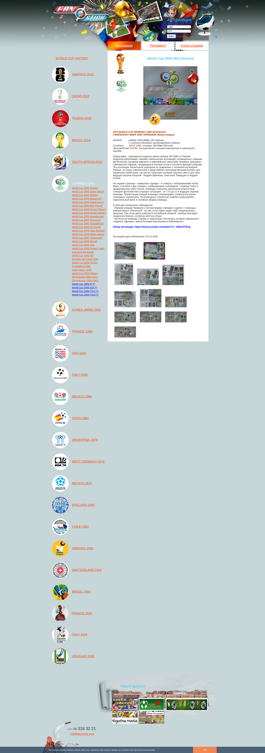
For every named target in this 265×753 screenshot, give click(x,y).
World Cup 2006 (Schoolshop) (88, 223)
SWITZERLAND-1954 (87, 570)
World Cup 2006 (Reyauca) (86, 220)
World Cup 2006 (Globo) (85, 273)
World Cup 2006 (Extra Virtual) (88, 191)
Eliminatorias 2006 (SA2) (85, 280)
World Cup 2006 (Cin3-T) (85, 294)
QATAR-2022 (80, 96)
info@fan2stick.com (82, 734)
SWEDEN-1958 (82, 548)
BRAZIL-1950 (81, 591)
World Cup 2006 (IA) (82, 255)
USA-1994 (79, 353)
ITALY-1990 (80, 375)
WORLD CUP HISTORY (72, 58)
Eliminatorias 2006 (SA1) (85, 277)
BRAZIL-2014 (81, 140)
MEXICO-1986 (82, 396)
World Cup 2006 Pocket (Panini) (89, 209)
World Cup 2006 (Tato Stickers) (88, 230)
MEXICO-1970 (82, 483)
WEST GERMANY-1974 (88, 461)
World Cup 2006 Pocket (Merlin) (89, 213)
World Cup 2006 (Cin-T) (84, 287)
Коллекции (124, 45)
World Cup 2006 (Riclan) (85, 262)
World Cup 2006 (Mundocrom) (88, 216)
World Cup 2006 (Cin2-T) (85, 291)
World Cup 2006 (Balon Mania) (88, 234)
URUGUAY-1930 (83, 656)
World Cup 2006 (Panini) (85, 188)
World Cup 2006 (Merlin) (85, 195)
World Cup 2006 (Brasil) (84, 241)
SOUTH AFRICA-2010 (87, 162)
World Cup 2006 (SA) (83, 245)
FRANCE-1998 (82, 331)
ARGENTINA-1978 (85, 440)
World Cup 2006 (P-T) (83, 284)
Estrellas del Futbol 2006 (85, 259)
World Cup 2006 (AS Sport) (86, 227)
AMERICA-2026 (83, 74)
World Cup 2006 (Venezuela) (87, 237)
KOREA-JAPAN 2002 (86, 310)
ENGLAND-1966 (83, 505)
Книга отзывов (192, 45)
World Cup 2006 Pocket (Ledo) (88, 248)
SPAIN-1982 (80, 418)
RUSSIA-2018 (81, 118)
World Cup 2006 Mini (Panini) (87, 205)
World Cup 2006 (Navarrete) (87, 198)
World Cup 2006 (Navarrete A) (88, 202)
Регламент (158, 45)
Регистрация (182, 36)
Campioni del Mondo (83, 252)
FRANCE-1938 (82, 613)
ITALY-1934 (79, 634)
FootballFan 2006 (81, 266)
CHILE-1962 (80, 526)
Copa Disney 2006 (81, 270)
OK (204, 750)
